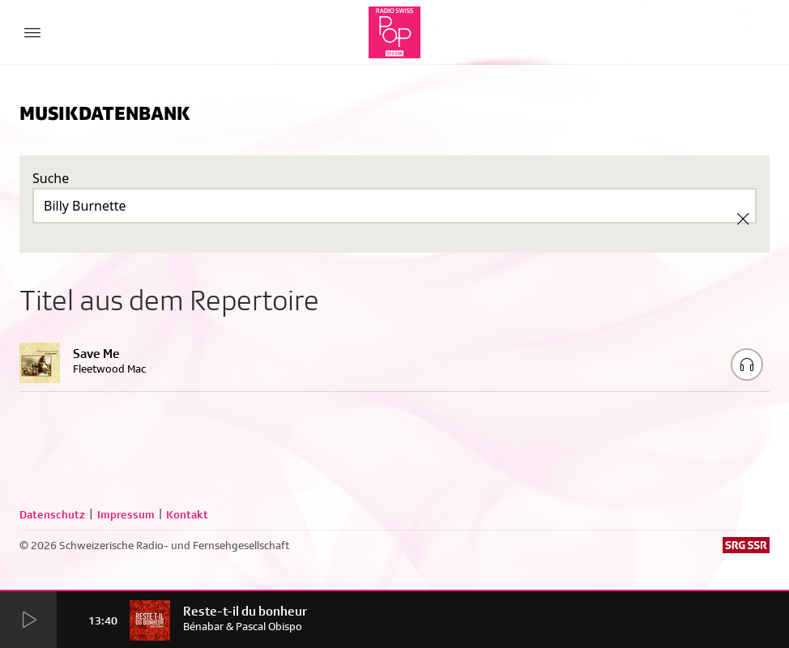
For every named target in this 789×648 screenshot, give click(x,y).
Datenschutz (52, 514)
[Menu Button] (32, 32)
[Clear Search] (743, 218)
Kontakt (187, 514)
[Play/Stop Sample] (746, 364)
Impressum (126, 514)
